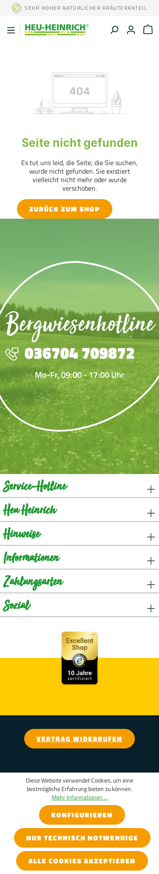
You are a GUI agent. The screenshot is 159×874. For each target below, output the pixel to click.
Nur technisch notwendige (82, 838)
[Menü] (11, 30)
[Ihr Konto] (131, 29)
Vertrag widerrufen (79, 739)
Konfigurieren (82, 815)
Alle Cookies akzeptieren (82, 861)
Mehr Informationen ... (80, 797)
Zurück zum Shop (64, 209)
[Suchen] (114, 29)
